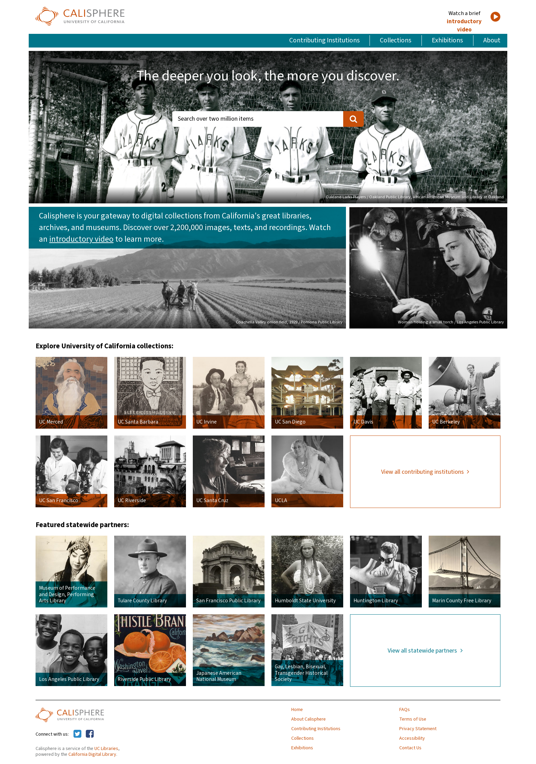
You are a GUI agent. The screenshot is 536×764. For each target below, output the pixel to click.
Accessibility (412, 738)
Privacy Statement (418, 728)
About (491, 40)
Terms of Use (412, 719)
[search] (353, 119)
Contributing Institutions (324, 40)
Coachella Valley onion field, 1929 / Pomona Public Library (289, 322)
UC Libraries (106, 748)
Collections (395, 40)
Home (297, 709)
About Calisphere (308, 719)
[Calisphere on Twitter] (77, 734)
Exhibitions (447, 40)
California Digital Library (92, 754)
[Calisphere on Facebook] (90, 734)
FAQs (404, 709)
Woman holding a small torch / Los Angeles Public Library (451, 322)
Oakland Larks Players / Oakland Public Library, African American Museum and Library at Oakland (415, 197)
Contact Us (410, 748)
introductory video (464, 25)
